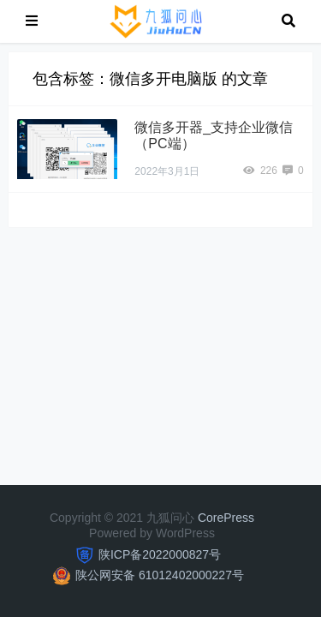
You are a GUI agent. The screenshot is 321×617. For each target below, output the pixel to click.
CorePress (226, 517)
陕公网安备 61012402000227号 (159, 575)
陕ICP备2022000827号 (159, 554)
